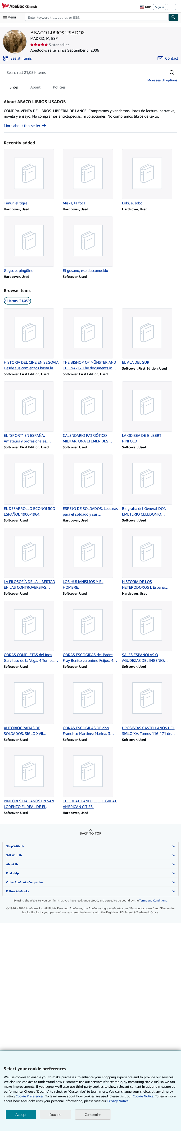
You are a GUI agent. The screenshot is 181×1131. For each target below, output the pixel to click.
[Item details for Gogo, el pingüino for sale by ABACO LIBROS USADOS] (31, 244)
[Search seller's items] (80, 72)
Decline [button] (55, 1115)
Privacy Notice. (118, 1101)
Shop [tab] (14, 88)
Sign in (159, 7)
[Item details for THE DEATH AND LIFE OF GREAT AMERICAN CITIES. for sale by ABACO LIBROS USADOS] (90, 778)
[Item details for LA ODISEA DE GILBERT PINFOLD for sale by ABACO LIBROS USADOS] (149, 412)
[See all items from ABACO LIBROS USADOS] (17, 58)
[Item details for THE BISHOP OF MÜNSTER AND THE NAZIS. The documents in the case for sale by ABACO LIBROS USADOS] (90, 339)
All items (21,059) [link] (17, 301)
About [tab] (35, 88)
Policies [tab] (59, 88)
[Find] (173, 17)
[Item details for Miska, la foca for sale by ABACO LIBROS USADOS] (90, 177)
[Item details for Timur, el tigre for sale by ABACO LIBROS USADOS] (31, 177)
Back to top (90, 833)
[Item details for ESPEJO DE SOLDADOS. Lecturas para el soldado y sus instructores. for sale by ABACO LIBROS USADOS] (90, 486)
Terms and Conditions (153, 900)
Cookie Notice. (143, 1096)
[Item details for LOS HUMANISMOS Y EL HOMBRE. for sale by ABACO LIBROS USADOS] (90, 559)
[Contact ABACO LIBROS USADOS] (168, 58)
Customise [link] (93, 1114)
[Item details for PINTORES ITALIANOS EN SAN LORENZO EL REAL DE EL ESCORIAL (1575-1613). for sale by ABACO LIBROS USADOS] (31, 778)
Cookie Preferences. (30, 1096)
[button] (172, 72)
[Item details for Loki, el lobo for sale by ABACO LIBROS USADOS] (149, 177)
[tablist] (37, 87)
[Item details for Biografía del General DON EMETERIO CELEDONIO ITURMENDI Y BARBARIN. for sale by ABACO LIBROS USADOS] (149, 486)
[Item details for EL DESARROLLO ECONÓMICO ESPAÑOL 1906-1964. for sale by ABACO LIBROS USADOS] (31, 486)
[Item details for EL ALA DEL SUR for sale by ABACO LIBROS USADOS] (149, 336)
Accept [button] (20, 1115)
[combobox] (97, 17)
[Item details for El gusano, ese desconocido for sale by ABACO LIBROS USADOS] (90, 244)
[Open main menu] (10, 17)
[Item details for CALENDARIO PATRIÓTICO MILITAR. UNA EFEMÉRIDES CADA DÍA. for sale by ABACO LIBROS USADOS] (90, 412)
